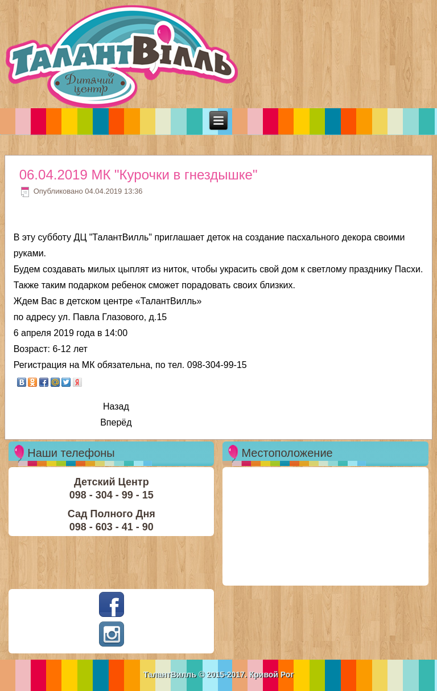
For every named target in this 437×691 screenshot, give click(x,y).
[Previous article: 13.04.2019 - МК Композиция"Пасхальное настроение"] (116, 407)
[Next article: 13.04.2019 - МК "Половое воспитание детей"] (115, 423)
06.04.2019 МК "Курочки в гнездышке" (138, 174)
